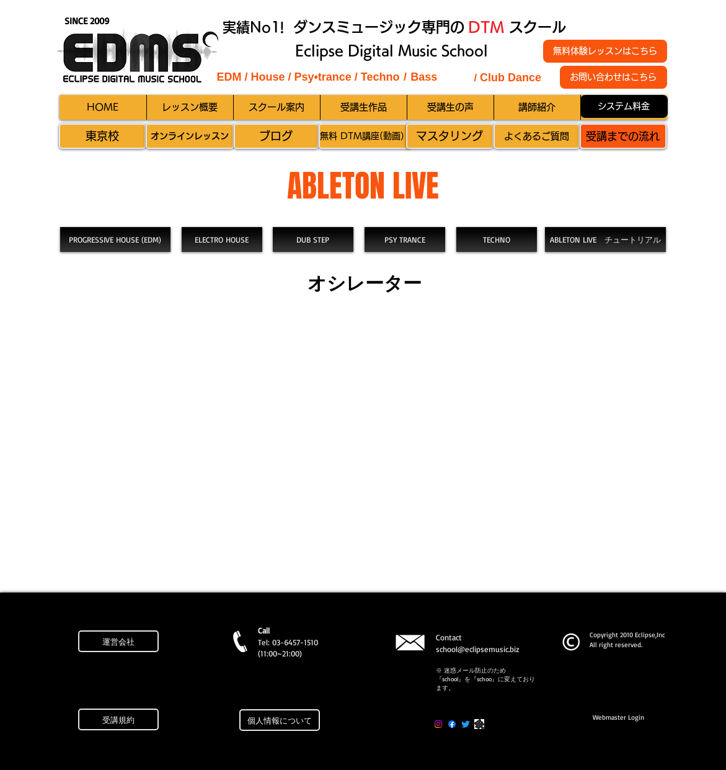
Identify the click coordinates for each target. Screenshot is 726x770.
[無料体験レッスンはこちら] (605, 51)
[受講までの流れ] (623, 136)
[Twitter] (466, 724)
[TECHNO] (496, 239)
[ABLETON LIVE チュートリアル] (605, 239)
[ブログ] (276, 136)
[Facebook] (452, 724)
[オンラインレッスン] (190, 136)
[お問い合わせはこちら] (613, 77)
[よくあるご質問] (537, 136)
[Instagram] (438, 724)
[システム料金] (624, 106)
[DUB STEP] (313, 239)
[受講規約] (118, 719)
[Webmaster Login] (618, 718)
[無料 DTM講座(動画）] (364, 136)
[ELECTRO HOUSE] (222, 239)
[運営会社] (118, 641)
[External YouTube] (361, 453)
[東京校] (102, 136)
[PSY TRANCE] (405, 239)
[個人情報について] (279, 720)
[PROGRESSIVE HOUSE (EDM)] (115, 239)
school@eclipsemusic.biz (478, 649)
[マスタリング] (450, 136)
